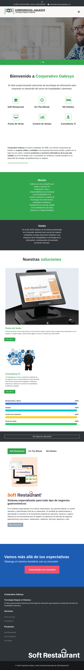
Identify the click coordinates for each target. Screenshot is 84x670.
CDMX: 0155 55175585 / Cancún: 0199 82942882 (30, 4)
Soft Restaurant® (10, 632)
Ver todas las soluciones (42, 436)
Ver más (10, 339)
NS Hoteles (51, 451)
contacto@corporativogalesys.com (60, 4)
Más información (32, 53)
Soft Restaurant (16, 451)
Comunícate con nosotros (42, 569)
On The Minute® (10, 636)
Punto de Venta (13, 328)
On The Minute (35, 451)
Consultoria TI (12, 374)
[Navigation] (79, 11)
